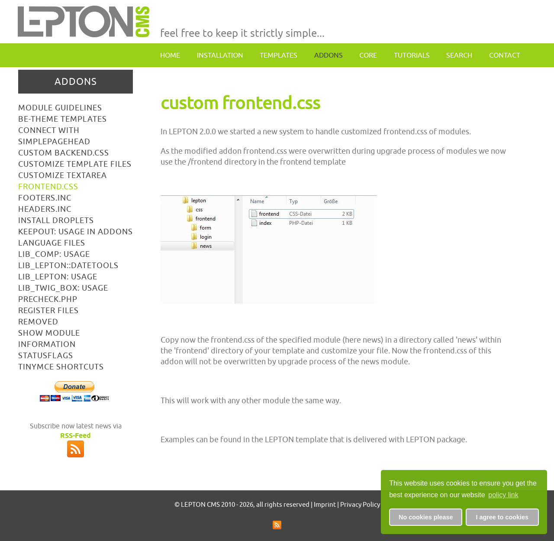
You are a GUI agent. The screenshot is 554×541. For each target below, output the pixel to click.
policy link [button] (503, 495)
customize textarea (62, 175)
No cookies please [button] (426, 517)
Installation (220, 55)
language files (51, 242)
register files (48, 310)
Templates (278, 55)
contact (504, 55)
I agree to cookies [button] (502, 517)
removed (38, 321)
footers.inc (44, 197)
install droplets (56, 220)
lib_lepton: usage (57, 276)
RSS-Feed (75, 435)
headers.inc (44, 209)
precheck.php (47, 299)
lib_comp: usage (54, 254)
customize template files (75, 163)
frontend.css (48, 186)
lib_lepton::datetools (68, 265)
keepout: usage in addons (75, 231)
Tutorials (412, 55)
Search (459, 55)
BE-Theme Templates (62, 118)
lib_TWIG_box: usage (63, 287)
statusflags (45, 355)
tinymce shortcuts (61, 366)
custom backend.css (63, 152)
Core (368, 55)
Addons (328, 55)
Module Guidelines (60, 107)
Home (170, 55)
